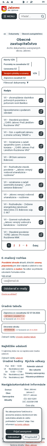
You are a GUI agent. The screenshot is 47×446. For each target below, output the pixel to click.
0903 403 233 (30, 400)
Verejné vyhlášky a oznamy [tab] (16, 64)
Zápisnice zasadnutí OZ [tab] (15, 69)
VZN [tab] (35, 64)
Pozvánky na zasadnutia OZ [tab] (16, 55)
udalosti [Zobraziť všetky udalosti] (19, 349)
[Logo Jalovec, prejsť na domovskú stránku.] (23, 9)
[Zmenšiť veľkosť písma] (27, 2)
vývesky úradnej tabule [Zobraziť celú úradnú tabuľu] (26, 328)
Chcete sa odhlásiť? (9, 285)
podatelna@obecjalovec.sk (30, 403)
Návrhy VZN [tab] (9, 50)
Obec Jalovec (31, 436)
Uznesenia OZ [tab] (10, 60)
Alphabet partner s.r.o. (35, 433)
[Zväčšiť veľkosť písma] (31, 2)
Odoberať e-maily (15, 279)
